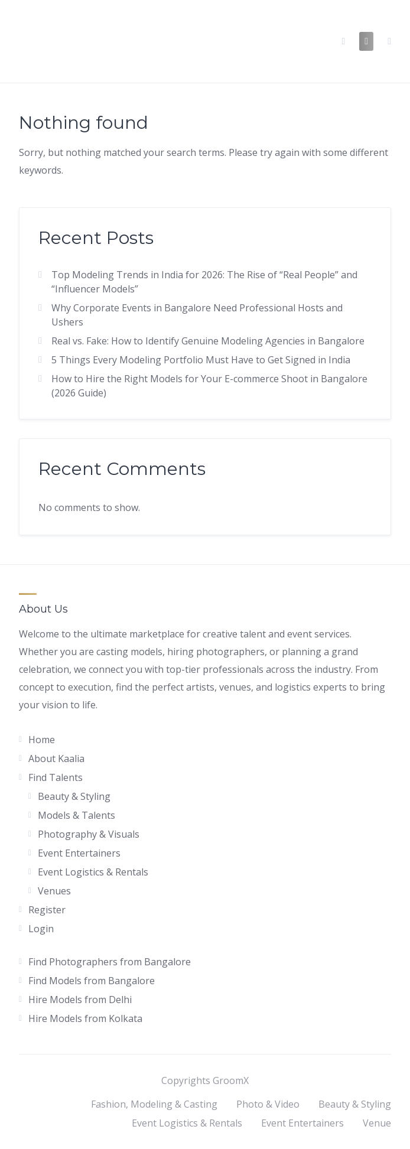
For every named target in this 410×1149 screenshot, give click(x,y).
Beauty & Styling (74, 796)
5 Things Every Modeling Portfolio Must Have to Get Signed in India (200, 359)
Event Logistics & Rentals (93, 871)
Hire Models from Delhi (80, 999)
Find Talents (55, 777)
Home (41, 739)
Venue (377, 1123)
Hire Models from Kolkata (85, 1018)
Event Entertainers (79, 853)
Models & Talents (76, 815)
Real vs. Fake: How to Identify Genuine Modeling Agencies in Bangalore (208, 340)
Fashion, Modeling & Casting (154, 1104)
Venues (54, 890)
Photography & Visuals (88, 834)
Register (47, 909)
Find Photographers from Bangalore (109, 961)
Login (41, 928)
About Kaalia (56, 758)
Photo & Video (268, 1104)
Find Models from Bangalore (91, 980)
